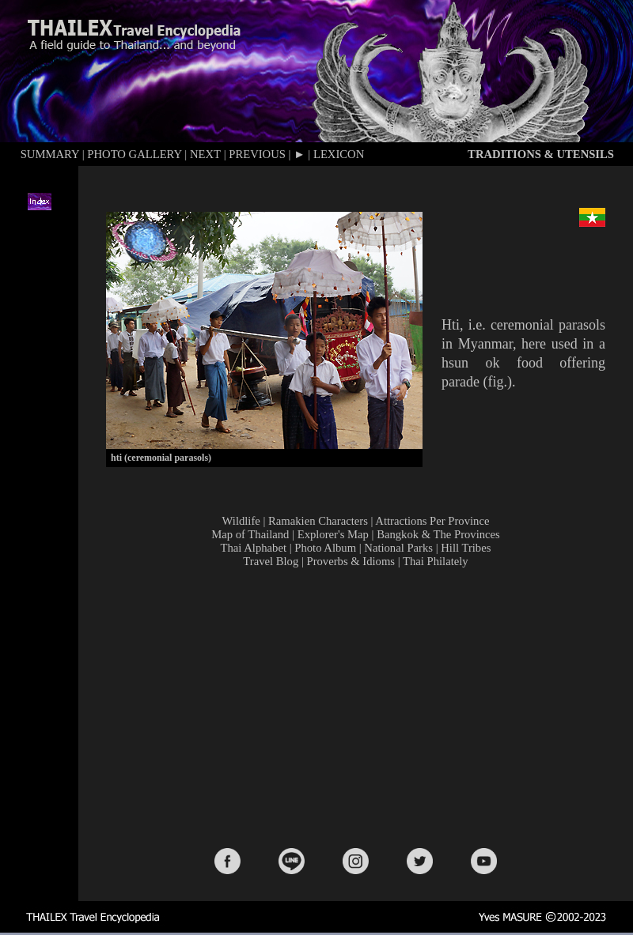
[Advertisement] (359, 706)
